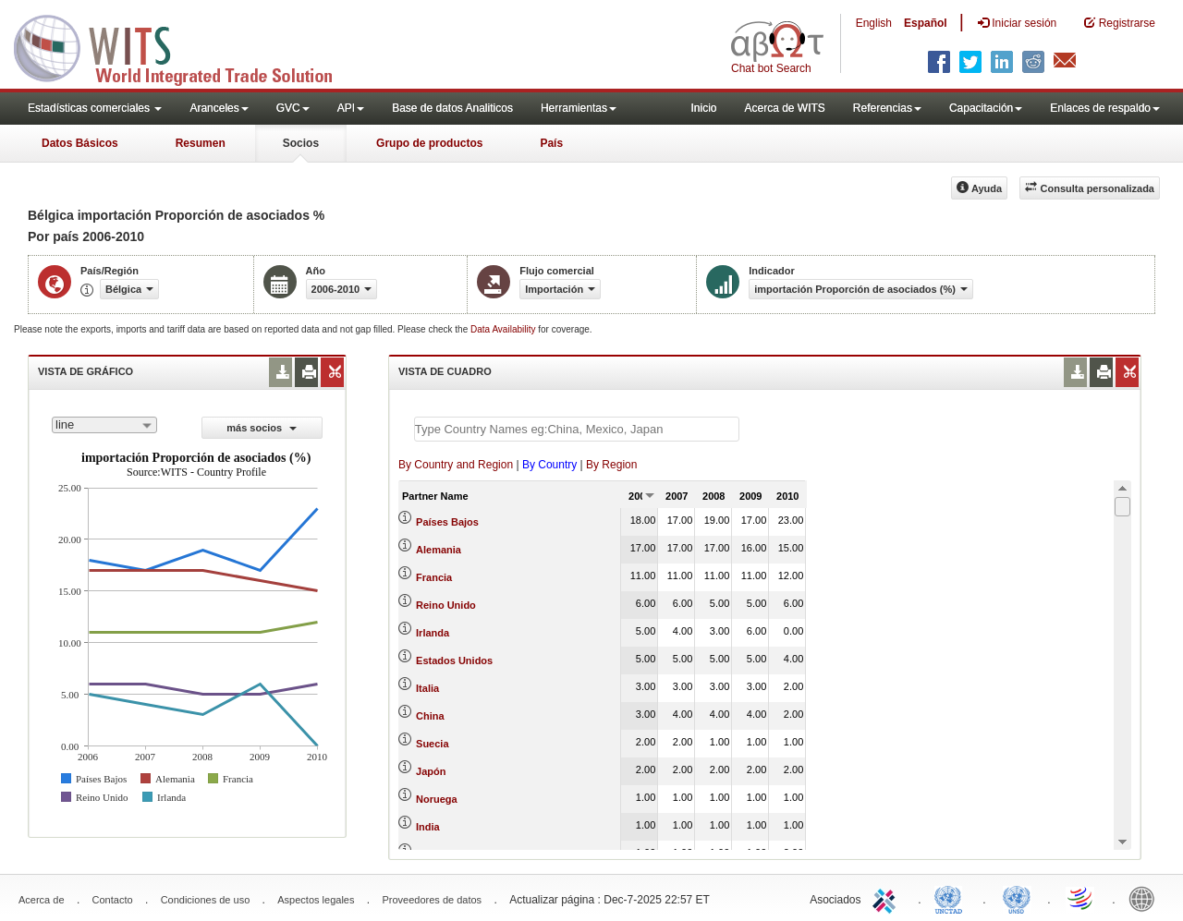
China (430, 715)
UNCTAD (951, 897)
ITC (887, 897)
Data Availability (504, 329)
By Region (611, 464)
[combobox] (104, 425)
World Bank (1146, 897)
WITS (185, 46)
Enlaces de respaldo (1105, 108)
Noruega (436, 799)
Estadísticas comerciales (95, 108)
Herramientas (578, 108)
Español (925, 23)
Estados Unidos (454, 660)
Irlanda (432, 632)
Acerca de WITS (784, 108)
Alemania (438, 549)
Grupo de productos (429, 143)
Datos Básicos (80, 143)
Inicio (703, 108)
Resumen (201, 143)
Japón (430, 771)
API (350, 108)
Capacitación (985, 108)
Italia (427, 688)
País (551, 143)
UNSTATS (1016, 897)
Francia (434, 577)
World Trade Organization (1081, 897)
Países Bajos (447, 521)
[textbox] (576, 429)
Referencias (887, 108)
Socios (301, 143)
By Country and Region (455, 464)
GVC (293, 108)
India (428, 826)
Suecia (432, 743)
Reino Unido (446, 605)
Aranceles (218, 108)
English (874, 23)
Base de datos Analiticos (452, 108)
